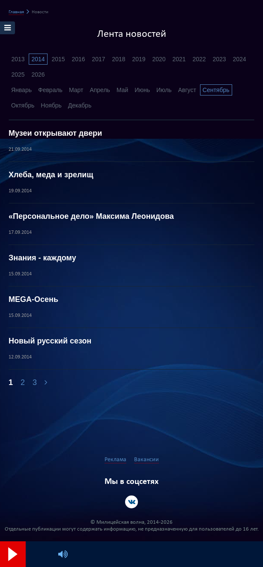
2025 (17, 74)
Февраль (50, 90)
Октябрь (22, 105)
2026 (38, 74)
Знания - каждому (42, 258)
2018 (118, 59)
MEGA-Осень (33, 299)
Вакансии (146, 460)
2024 (239, 59)
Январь (21, 90)
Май (122, 90)
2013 (17, 59)
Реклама (115, 460)
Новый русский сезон (50, 341)
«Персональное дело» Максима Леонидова (91, 216)
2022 (199, 59)
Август (187, 90)
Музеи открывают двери (55, 133)
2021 (178, 59)
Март (76, 90)
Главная (16, 12)
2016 (78, 59)
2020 (158, 59)
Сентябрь (216, 90)
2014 (38, 59)
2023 (219, 59)
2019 (138, 59)
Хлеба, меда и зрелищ (51, 174)
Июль (164, 90)
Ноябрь (51, 105)
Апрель (100, 90)
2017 (98, 59)
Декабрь (80, 105)
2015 (58, 59)
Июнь (142, 90)
